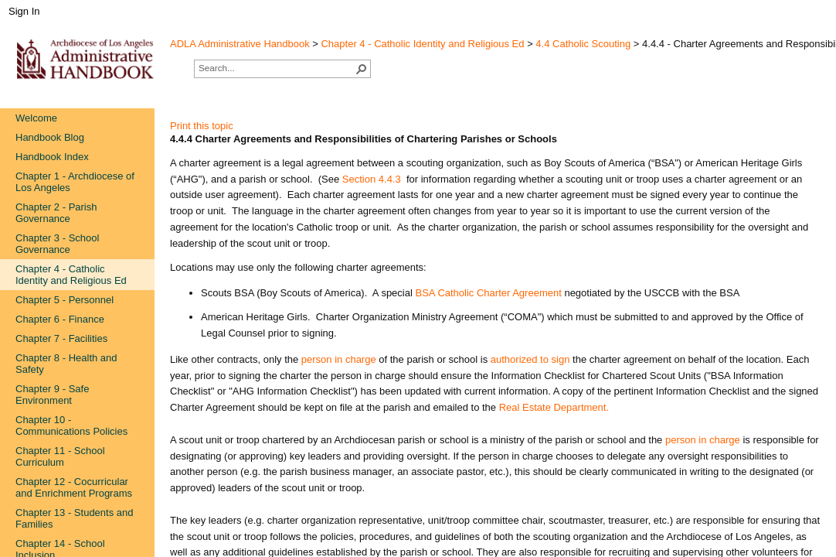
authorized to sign (530, 359)
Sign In (23, 11)
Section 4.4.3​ (371, 179)
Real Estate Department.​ (554, 407)
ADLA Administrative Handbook (240, 44)
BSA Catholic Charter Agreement (488, 293)
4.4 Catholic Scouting (582, 44)
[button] (361, 68)
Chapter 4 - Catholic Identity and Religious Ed (422, 44)
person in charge (338, 359)
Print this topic (201, 126)
